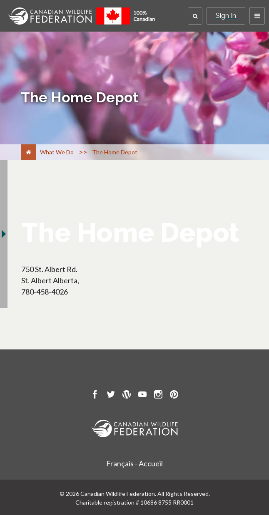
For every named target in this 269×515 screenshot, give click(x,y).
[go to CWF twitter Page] (111, 395)
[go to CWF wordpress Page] (126, 395)
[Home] (28, 152)
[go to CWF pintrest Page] (174, 395)
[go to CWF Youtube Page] (142, 395)
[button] (195, 16)
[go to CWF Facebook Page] (95, 395)
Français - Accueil (134, 463)
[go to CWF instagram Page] (158, 395)
